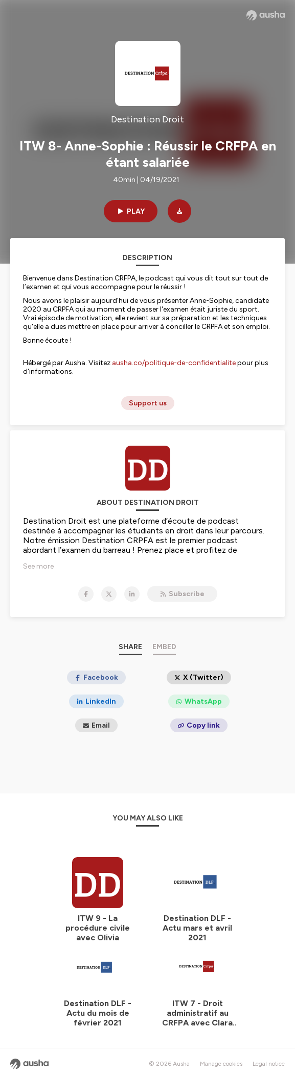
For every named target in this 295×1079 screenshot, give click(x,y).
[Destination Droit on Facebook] (86, 594)
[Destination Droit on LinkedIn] (132, 594)
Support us (148, 403)
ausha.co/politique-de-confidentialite (174, 362)
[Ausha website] (265, 15)
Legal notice (269, 1063)
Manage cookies (221, 1063)
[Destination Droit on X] (109, 594)
